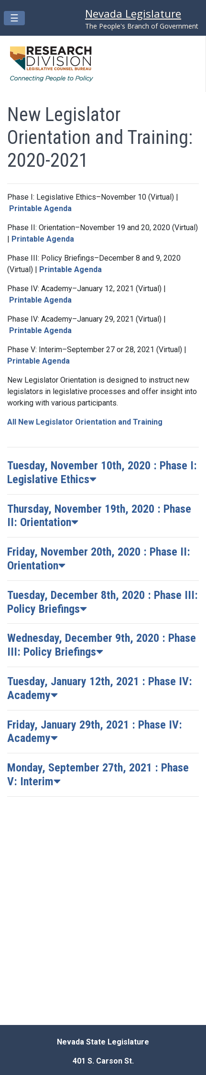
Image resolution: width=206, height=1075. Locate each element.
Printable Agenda (40, 208)
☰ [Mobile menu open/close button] (17, 18)
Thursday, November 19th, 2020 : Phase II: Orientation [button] (99, 515)
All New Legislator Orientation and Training (85, 421)
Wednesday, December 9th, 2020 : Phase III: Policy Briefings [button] (101, 645)
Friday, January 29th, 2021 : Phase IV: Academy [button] (94, 731)
